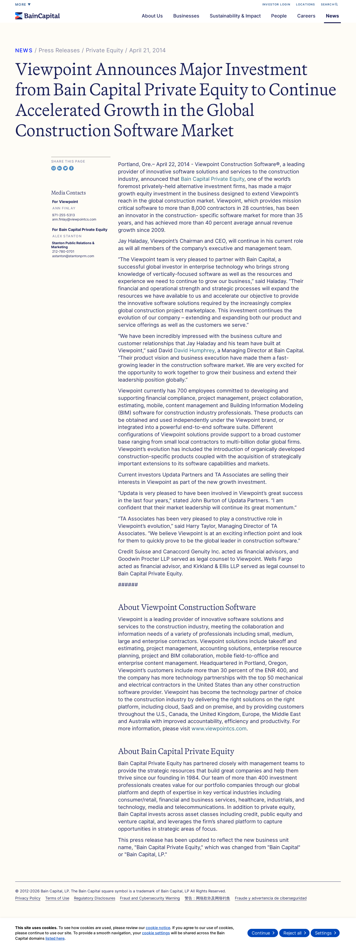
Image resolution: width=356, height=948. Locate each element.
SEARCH (329, 4)
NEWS (24, 50)
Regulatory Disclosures (94, 898)
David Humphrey (194, 350)
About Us (152, 16)
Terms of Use (57, 898)
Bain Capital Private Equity (212, 179)
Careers (306, 16)
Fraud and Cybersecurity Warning (150, 898)
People (279, 16)
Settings (323, 934)
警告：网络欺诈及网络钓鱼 (207, 898)
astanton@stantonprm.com (72, 256)
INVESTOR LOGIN (276, 4)
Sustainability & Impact (235, 16)
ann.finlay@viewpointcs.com (73, 219)
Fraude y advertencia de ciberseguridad (271, 898)
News (332, 16)
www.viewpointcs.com (219, 728)
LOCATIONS (305, 4)
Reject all (292, 934)
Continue (261, 934)
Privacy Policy (28, 898)
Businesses (186, 16)
